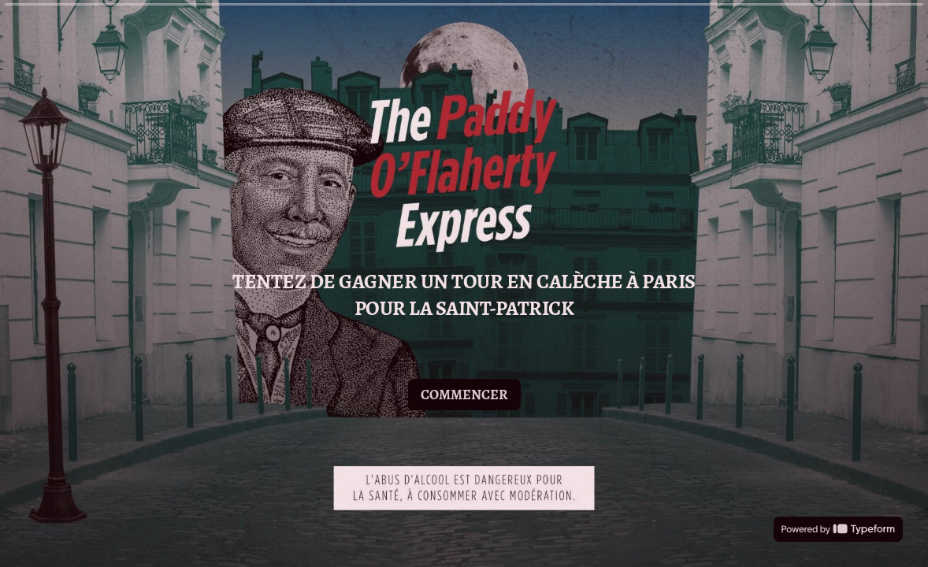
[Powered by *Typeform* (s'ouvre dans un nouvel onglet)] (838, 529)
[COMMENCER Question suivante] (464, 394)
